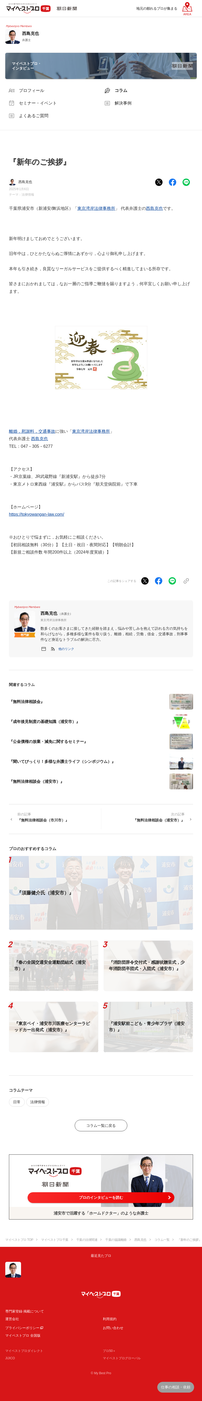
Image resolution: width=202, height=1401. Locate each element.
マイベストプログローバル (122, 1358)
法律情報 (28, 194)
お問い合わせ (113, 1328)
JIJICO (10, 1358)
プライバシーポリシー (22, 1328)
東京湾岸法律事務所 (96, 208)
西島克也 (154, 208)
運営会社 (12, 1319)
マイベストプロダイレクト (24, 1351)
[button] (66, 648)
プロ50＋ (109, 1351)
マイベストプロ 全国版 (23, 1335)
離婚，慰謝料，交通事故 (32, 431)
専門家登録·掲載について (24, 1311)
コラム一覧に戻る (101, 1125)
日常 (17, 1102)
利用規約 (110, 1319)
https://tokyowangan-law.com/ (36, 514)
